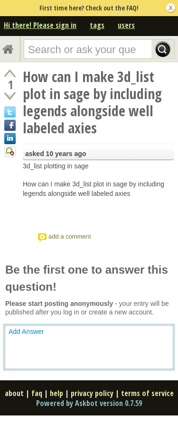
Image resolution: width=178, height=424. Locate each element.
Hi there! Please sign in (40, 25)
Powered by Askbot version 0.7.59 (89, 403)
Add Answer (26, 331)
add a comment (69, 236)
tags (97, 25)
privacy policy (92, 393)
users (126, 25)
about (14, 393)
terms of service (147, 393)
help (56, 393)
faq (36, 393)
